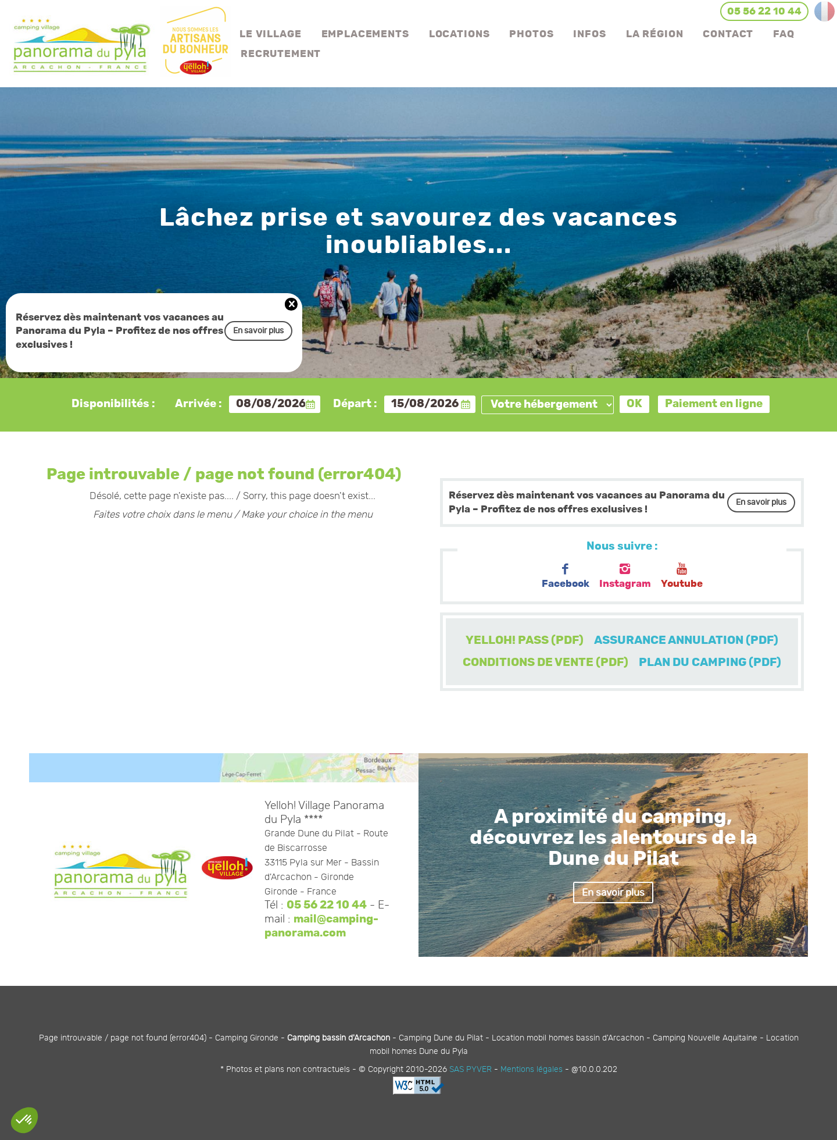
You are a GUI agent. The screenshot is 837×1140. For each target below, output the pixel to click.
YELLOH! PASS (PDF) (525, 640)
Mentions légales (531, 1069)
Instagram (625, 575)
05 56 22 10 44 (327, 905)
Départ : (355, 403)
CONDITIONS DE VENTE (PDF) (545, 662)
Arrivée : (198, 403)
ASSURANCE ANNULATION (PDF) (686, 640)
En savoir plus (258, 330)
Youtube (682, 575)
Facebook (565, 575)
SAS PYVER (470, 1069)
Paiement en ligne (714, 403)
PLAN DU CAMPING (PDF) (710, 662)
